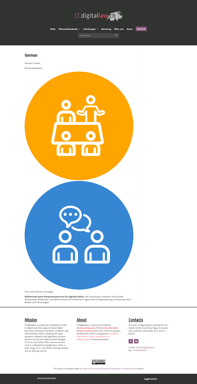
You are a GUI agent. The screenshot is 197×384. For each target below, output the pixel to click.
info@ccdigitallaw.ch (145, 347)
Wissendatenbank (68, 29)
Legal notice (150, 378)
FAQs (53, 29)
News (130, 29)
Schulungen (89, 29)
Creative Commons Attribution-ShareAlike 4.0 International (109, 368)
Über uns (119, 29)
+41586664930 (139, 350)
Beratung (106, 29)
